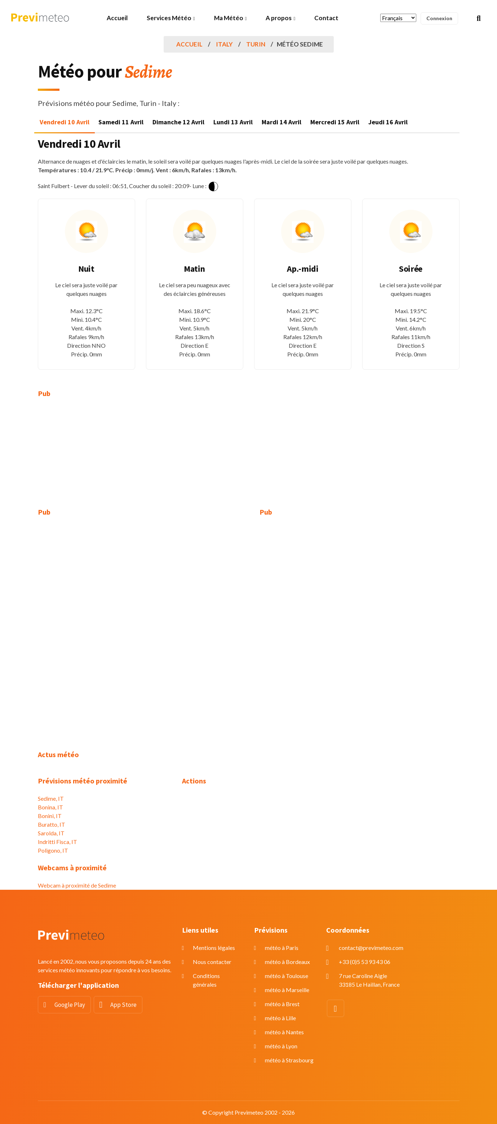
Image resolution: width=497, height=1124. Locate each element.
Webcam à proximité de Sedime (77, 885)
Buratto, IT (51, 824)
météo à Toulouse (286, 975)
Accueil (117, 18)
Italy (224, 44)
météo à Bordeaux (287, 961)
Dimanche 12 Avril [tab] (178, 122)
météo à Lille (280, 1017)
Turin (255, 44)
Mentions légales (214, 947)
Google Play (69, 1005)
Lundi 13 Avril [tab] (233, 122)
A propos (279, 18)
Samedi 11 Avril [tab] (120, 122)
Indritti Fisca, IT (57, 841)
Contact (326, 18)
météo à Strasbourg (289, 1060)
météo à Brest (282, 1003)
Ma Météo (228, 18)
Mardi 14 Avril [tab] (281, 122)
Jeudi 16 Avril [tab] (388, 122)
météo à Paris (281, 947)
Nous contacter (212, 961)
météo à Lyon (281, 1046)
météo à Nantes (284, 1032)
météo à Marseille (287, 989)
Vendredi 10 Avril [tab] (64, 122)
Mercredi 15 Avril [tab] (334, 122)
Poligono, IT (53, 850)
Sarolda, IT (51, 833)
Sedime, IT (51, 798)
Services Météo (169, 18)
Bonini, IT (50, 815)
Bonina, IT (50, 807)
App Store (123, 1005)
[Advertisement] (104, 457)
